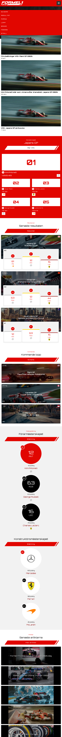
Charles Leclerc (31, 525)
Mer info (31, 148)
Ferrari (31, 599)
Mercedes (31, 573)
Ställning (31, 439)
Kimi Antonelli (31, 468)
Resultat (5, 15)
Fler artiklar (31, 642)
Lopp (3, 22)
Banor (4, 26)
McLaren (31, 625)
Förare (4, 29)
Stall (4, 33)
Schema (4, 11)
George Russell (31, 497)
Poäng (4, 19)
